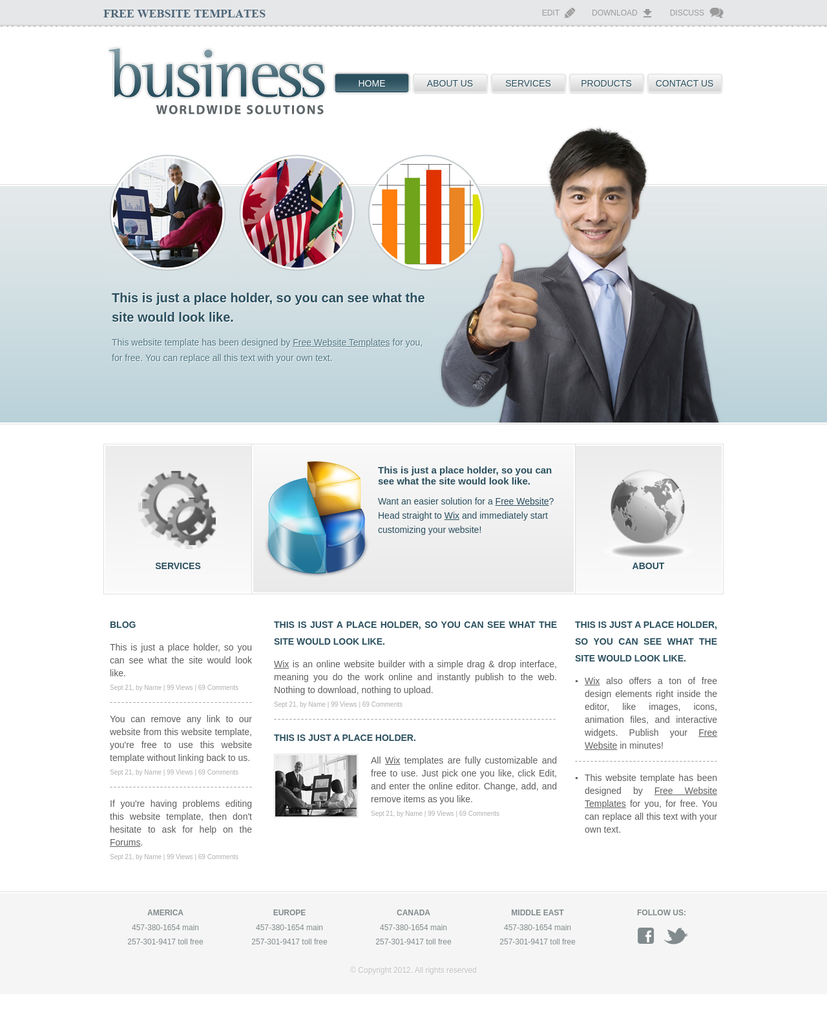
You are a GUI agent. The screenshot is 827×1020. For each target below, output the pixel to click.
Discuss (687, 12)
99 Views (180, 687)
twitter (676, 935)
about (648, 514)
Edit (551, 12)
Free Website (522, 501)
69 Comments (218, 687)
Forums (125, 842)
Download (615, 12)
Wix (452, 515)
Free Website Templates (341, 342)
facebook (650, 935)
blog (123, 624)
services (178, 514)
